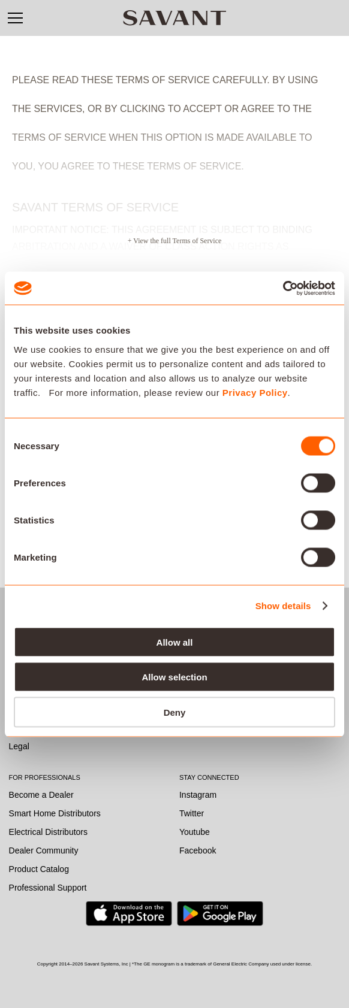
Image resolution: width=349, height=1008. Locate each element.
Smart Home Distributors (55, 813)
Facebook (197, 850)
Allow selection (174, 677)
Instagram (197, 795)
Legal (19, 746)
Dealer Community (44, 850)
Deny (175, 712)
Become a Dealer (41, 795)
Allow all (175, 642)
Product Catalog (39, 869)
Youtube (194, 832)
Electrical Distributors (48, 832)
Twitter (191, 813)
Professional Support (48, 887)
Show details (283, 606)
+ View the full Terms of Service (175, 241)
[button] (15, 18)
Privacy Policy (255, 392)
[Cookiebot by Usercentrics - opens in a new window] (282, 288)
